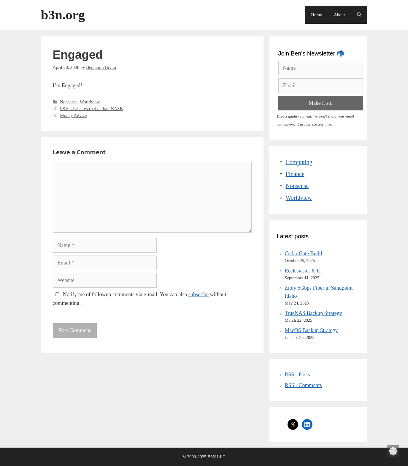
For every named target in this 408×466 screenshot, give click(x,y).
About (339, 14)
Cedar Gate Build (303, 253)
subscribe (198, 294)
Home (316, 14)
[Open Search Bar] (359, 15)
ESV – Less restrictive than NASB (91, 108)
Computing (299, 162)
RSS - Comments (303, 385)
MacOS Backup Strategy (311, 330)
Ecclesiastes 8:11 (303, 271)
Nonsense (68, 101)
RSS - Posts (297, 375)
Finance (295, 174)
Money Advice (73, 115)
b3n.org (63, 14)
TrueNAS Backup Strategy (313, 313)
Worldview (90, 101)
